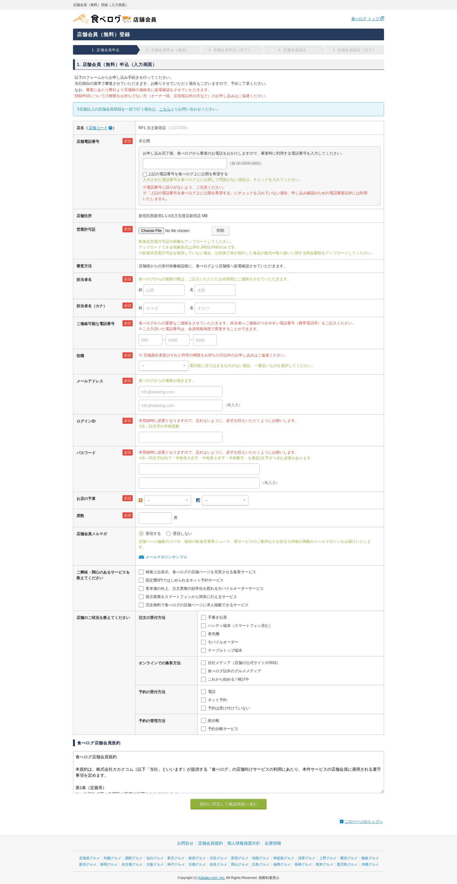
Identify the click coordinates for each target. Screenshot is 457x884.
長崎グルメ (303, 864)
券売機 (213, 634)
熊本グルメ (324, 864)
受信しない (182, 533)
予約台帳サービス (223, 729)
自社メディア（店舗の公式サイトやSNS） (244, 663)
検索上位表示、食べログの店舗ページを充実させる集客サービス (201, 572)
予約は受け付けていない (229, 708)
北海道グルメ (89, 858)
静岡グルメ (109, 864)
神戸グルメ (176, 864)
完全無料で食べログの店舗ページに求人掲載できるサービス (197, 605)
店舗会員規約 (210, 843)
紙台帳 (213, 720)
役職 (80, 356)
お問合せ (185, 843)
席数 (80, 516)
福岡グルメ (282, 864)
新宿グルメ (239, 858)
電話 (211, 691)
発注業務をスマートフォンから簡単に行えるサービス (191, 597)
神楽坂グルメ (283, 858)
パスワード (86, 453)
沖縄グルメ (370, 864)
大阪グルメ (155, 864)
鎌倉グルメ (370, 858)
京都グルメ (197, 864)
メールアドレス (89, 381)
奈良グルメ (218, 864)
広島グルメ (260, 864)
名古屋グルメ (132, 864)
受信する (153, 533)
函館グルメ (133, 858)
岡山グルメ (239, 864)
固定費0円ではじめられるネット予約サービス (185, 580)
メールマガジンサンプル (166, 557)
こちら (165, 109)
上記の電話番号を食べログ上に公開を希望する (188, 174)
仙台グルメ (155, 858)
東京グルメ (176, 858)
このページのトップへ (364, 821)
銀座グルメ (197, 858)
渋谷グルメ (218, 858)
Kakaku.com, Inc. (211, 878)
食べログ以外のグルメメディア (234, 671)
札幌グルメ (112, 858)
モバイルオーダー (223, 642)
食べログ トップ (365, 19)
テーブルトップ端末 (225, 650)
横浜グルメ (349, 858)
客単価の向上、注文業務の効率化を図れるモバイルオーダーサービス (205, 588)
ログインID (86, 421)
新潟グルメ (87, 864)
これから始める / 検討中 (228, 679)
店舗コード (98, 128)
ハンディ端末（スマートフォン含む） (240, 625)
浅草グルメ (306, 858)
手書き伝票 (217, 617)
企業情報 (273, 843)
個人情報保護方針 (243, 843)
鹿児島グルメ (347, 864)
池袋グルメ (260, 858)
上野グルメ (328, 858)
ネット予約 (217, 700)
